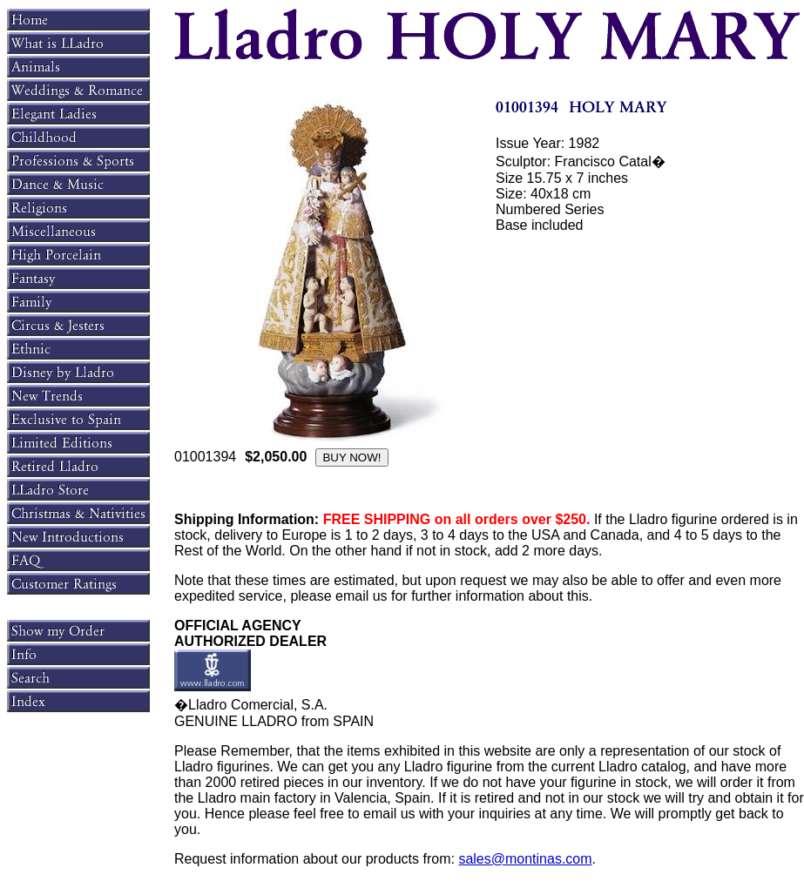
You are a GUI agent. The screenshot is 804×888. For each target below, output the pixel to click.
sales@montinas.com (524, 858)
